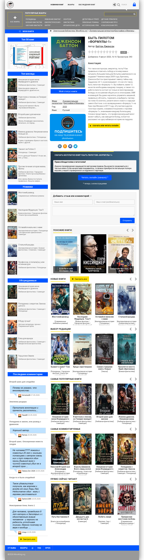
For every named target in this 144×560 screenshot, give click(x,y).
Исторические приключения (94, 25)
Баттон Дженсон (105, 46)
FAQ (39, 548)
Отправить (127, 220)
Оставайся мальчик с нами (104, 318)
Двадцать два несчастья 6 (82, 518)
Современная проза (110, 22)
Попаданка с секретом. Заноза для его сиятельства (126, 468)
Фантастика (68, 22)
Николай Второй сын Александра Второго (60, 468)
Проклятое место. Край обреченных (126, 368)
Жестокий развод (60, 317)
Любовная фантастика (55, 19)
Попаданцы (31, 19)
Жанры (71, 5)
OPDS (47, 548)
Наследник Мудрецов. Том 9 (82, 318)
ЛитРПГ (48, 25)
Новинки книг (57, 5)
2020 (65, 107)
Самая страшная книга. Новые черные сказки (104, 368)
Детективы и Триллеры (92, 19)
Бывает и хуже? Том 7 (60, 368)
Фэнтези (67, 19)
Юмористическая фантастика (58, 22)
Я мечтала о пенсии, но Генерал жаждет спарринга (82, 418)
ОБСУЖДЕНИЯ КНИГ (86, 5)
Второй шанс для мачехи (105, 418)
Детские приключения (111, 19)
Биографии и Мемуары (74, 103)
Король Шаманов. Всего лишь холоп (82, 468)
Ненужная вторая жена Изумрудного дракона (60, 418)
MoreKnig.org (25, 4)
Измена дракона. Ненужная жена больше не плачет (126, 418)
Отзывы (12, 548)
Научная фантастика (35, 25)
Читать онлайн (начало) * (94, 177)
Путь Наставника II (60, 517)
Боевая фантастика (34, 22)
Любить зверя (104, 517)
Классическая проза (110, 25)
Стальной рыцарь (126, 317)
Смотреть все (79, 279)
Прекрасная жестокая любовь (126, 518)
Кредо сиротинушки (82, 367)
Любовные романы (90, 22)
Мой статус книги (68, 91)
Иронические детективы (74, 25)
